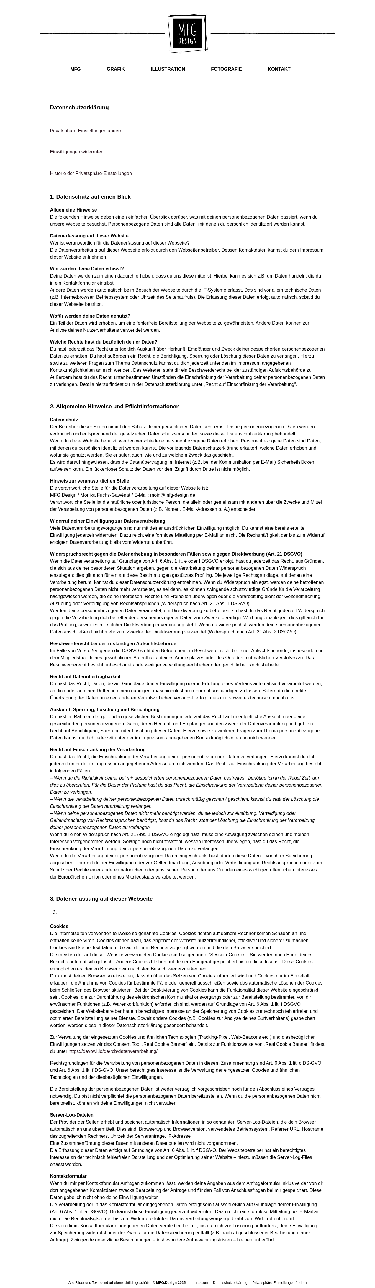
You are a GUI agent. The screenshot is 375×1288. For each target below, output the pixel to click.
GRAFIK (116, 69)
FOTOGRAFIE (226, 69)
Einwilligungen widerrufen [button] (76, 151)
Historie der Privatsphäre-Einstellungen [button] (91, 173)
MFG (75, 69)
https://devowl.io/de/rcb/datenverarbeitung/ (113, 1051)
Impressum (199, 1283)
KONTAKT (279, 69)
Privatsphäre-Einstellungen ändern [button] (86, 130)
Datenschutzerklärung (230, 1283)
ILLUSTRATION (168, 69)
